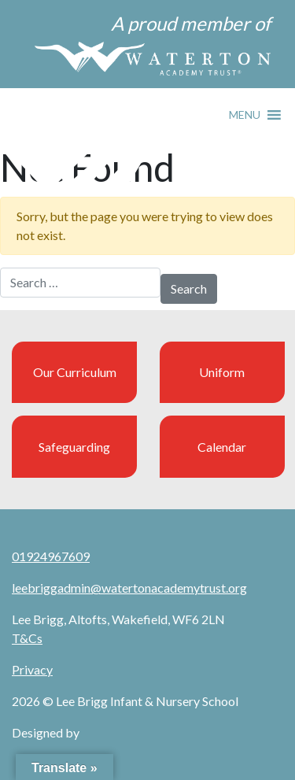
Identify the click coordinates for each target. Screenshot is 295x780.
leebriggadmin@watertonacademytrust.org (129, 587)
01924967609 (51, 556)
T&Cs (27, 637)
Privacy (32, 669)
